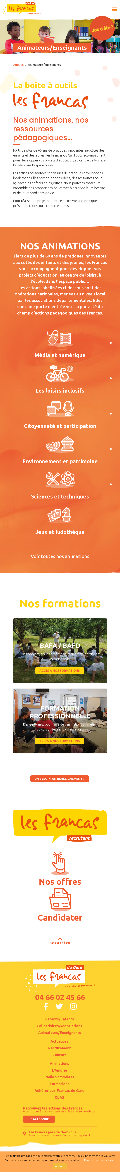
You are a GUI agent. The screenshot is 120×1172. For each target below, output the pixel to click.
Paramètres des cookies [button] (98, 1160)
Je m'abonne (39, 1119)
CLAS (59, 1097)
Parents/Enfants (59, 1019)
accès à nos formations (59, 670)
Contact (59, 1055)
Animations (59, 1063)
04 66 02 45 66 (60, 997)
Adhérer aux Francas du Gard (59, 1090)
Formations (59, 1084)
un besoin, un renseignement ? (60, 778)
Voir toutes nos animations (60, 556)
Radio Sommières (59, 1077)
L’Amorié (59, 1070)
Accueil (18, 65)
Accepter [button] (60, 1166)
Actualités (59, 1041)
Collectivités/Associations (59, 1026)
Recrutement (59, 1048)
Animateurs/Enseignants (59, 1033)
